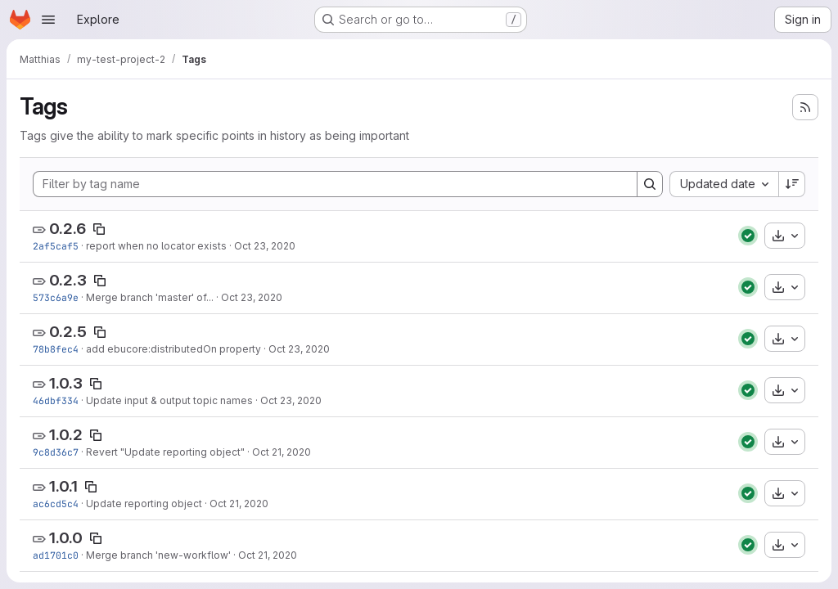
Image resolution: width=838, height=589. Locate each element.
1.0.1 (63, 486)
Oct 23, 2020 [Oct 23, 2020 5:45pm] (264, 246)
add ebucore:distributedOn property (173, 349)
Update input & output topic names (169, 400)
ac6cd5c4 (56, 503)
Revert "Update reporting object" (165, 452)
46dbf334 (56, 400)
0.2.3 (68, 280)
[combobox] (723, 184)
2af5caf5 (56, 246)
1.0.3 (66, 383)
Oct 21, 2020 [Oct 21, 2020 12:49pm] (281, 452)
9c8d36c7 (56, 452)
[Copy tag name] (99, 229)
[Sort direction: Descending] (792, 184)
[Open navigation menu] (48, 20)
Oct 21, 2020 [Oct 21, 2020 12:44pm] (267, 555)
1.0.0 (66, 537)
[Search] (650, 184)
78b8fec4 (56, 349)
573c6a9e (56, 297)
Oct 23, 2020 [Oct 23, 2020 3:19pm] (291, 400)
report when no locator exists (156, 246)
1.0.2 (66, 434)
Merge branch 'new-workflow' (158, 555)
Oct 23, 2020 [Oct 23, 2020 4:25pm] (299, 349)
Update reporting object (144, 503)
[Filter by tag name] (335, 184)
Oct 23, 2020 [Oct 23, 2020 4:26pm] (251, 297)
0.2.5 (68, 331)
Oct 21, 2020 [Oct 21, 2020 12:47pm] (239, 503)
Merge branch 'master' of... (150, 297)
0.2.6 (67, 228)
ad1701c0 (56, 555)
